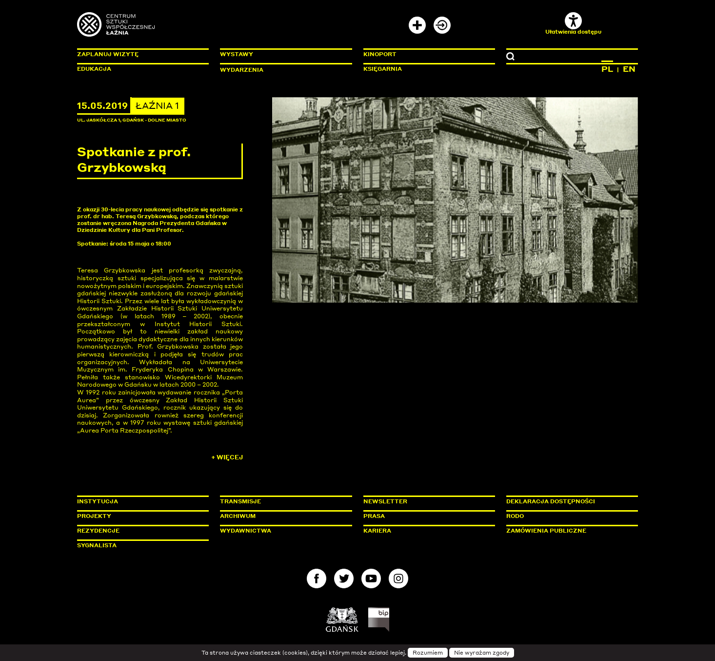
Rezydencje (98, 530)
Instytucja (97, 501)
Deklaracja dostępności (550, 501)
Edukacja (94, 68)
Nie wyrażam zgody (481, 652)
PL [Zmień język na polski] (607, 69)
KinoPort (380, 54)
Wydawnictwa (245, 530)
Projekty (94, 516)
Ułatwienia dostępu (573, 23)
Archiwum (238, 516)
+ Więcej (227, 457)
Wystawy (236, 54)
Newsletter (385, 501)
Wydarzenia (241, 69)
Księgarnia (382, 68)
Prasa (374, 516)
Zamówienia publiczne (568, 530)
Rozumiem (428, 652)
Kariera (377, 530)
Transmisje (282, 501)
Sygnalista (97, 545)
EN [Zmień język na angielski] (629, 69)
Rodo (515, 516)
